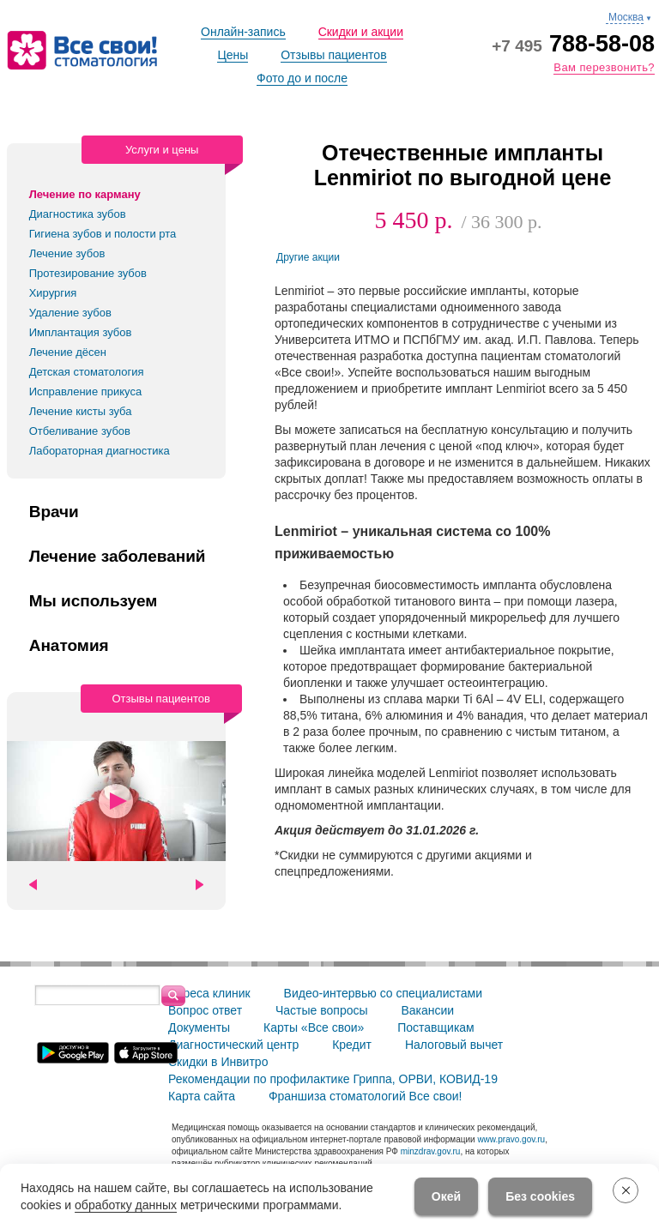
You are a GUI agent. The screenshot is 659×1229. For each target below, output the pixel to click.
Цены (232, 55)
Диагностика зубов (77, 214)
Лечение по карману (85, 194)
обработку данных (126, 1205)
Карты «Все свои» (313, 1027)
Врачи (54, 512)
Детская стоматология (86, 371)
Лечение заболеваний (117, 556)
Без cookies (540, 1196)
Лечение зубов (67, 253)
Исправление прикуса (85, 391)
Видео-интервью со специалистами (383, 993)
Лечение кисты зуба (80, 411)
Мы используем (93, 601)
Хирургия (53, 292)
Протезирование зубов (88, 273)
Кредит (352, 1044)
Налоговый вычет (454, 1044)
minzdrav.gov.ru (431, 1151)
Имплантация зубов (80, 332)
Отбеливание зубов (79, 431)
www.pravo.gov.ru (511, 1139)
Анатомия (69, 646)
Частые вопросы (321, 1010)
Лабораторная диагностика (99, 450)
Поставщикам (436, 1027)
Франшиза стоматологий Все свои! (366, 1096)
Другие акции (308, 257)
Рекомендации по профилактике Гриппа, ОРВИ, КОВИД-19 (333, 1079)
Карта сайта (201, 1096)
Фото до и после (302, 78)
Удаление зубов (70, 312)
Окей (446, 1196)
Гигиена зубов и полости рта (103, 233)
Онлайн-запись (243, 32)
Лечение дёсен (67, 352)
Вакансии (427, 1010)
